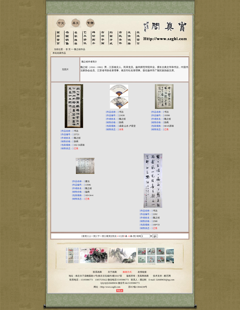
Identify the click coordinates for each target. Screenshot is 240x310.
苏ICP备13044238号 (137, 287)
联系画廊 (97, 272)
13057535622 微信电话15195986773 (112, 279)
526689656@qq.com (165, 279)
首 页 (68, 49)
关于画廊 (112, 272)
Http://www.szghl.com (110, 287)
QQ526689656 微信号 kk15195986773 (122, 283)
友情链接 (142, 272)
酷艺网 (167, 276)
